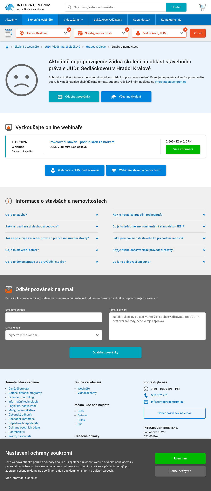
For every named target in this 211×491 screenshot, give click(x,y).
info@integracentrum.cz (170, 82)
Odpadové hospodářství (23, 423)
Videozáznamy (87, 393)
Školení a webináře (26, 46)
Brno (81, 411)
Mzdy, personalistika (21, 410)
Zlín (80, 424)
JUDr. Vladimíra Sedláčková (62, 46)
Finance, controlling (21, 397)
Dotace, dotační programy (25, 393)
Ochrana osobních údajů (24, 427)
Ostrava (83, 415)
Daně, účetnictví (18, 388)
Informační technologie (23, 401)
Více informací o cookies (21, 478)
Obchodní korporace (21, 419)
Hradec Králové (96, 46)
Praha (81, 420)
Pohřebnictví (16, 432)
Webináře (84, 388)
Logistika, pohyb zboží (22, 406)
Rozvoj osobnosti (19, 436)
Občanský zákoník (20, 414)
